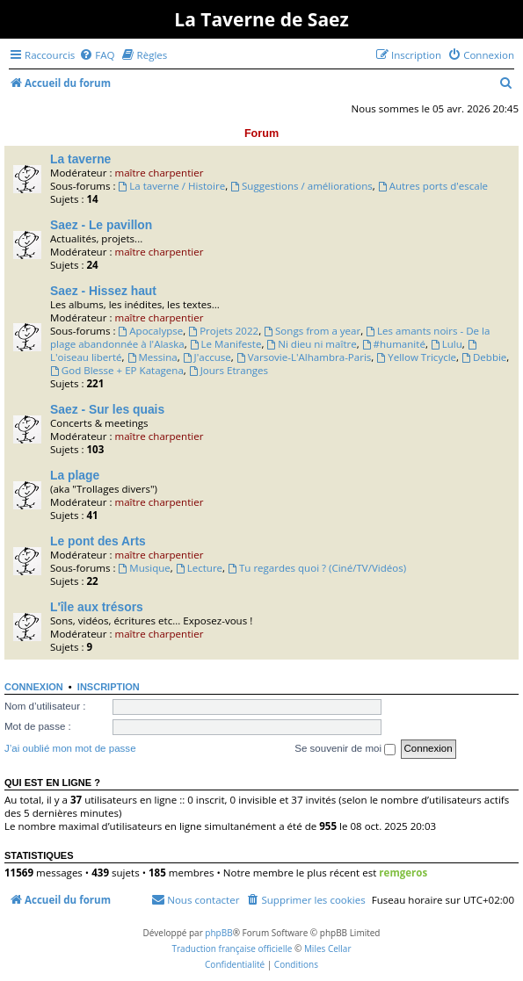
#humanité (393, 343)
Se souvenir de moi (345, 748)
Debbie (483, 357)
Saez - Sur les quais (107, 409)
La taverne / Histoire (171, 185)
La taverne (80, 159)
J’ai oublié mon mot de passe (70, 748)
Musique (144, 567)
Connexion (33, 687)
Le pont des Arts (98, 541)
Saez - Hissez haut (103, 291)
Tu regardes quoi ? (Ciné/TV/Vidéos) (317, 567)
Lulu (446, 343)
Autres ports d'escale (433, 185)
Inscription (108, 687)
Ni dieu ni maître (311, 343)
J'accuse (207, 357)
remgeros (403, 872)
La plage (74, 475)
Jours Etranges (228, 370)
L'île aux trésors (96, 607)
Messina (152, 357)
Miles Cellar (328, 948)
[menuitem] (96, 55)
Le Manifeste (226, 343)
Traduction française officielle (231, 948)
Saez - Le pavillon (101, 225)
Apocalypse (150, 330)
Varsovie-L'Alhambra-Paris (304, 357)
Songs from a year (312, 330)
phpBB (218, 933)
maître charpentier (158, 172)
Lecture (199, 567)
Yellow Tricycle (416, 357)
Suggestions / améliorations (301, 185)
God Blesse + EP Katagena (117, 370)
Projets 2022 (223, 330)
